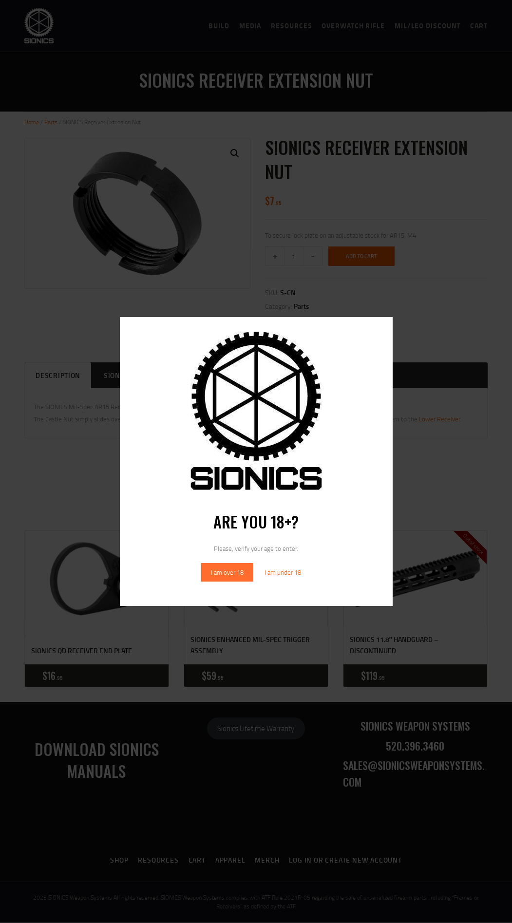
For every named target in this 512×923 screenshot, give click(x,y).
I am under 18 (283, 572)
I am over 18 (227, 572)
